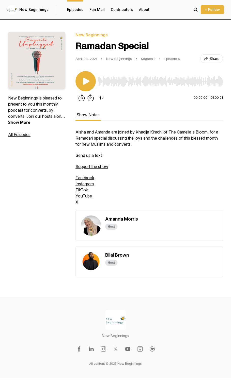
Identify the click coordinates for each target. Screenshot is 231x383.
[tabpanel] (149, 169)
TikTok (81, 189)
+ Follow (212, 9)
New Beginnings (34, 9)
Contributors (122, 9)
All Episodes (19, 134)
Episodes (75, 9)
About (144, 9)
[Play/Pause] (85, 81)
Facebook (84, 177)
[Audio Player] (160, 80)
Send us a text (88, 155)
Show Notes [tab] (88, 114)
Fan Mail (97, 9)
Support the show (91, 166)
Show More (19, 122)
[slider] (160, 81)
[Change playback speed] (101, 98)
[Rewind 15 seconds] (81, 98)
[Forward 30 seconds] (90, 98)
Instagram (84, 183)
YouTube (83, 195)
